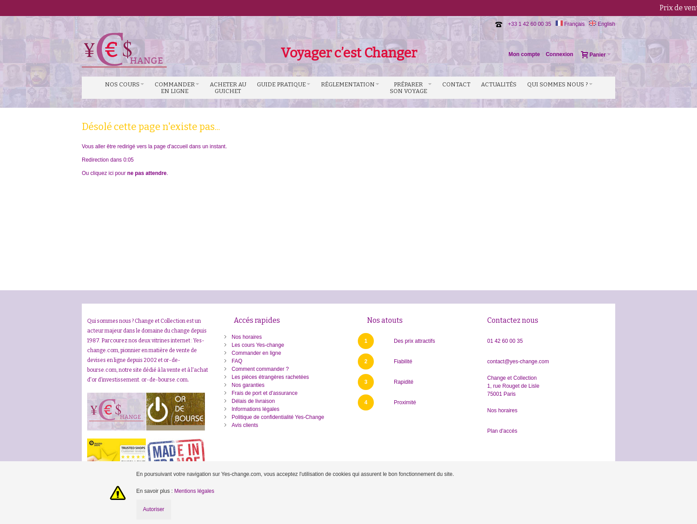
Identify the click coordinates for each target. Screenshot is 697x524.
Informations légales (255, 409)
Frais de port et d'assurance (264, 393)
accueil (179, 146)
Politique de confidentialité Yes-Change (278, 417)
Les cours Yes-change (258, 345)
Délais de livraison (253, 401)
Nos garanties (248, 385)
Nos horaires (247, 337)
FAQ (237, 361)
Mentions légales (194, 491)
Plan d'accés (502, 431)
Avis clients (245, 425)
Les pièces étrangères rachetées (270, 377)
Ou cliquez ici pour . (125, 173)
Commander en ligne (256, 353)
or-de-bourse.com (164, 380)
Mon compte (524, 54)
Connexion (559, 54)
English (602, 24)
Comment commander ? (260, 369)
